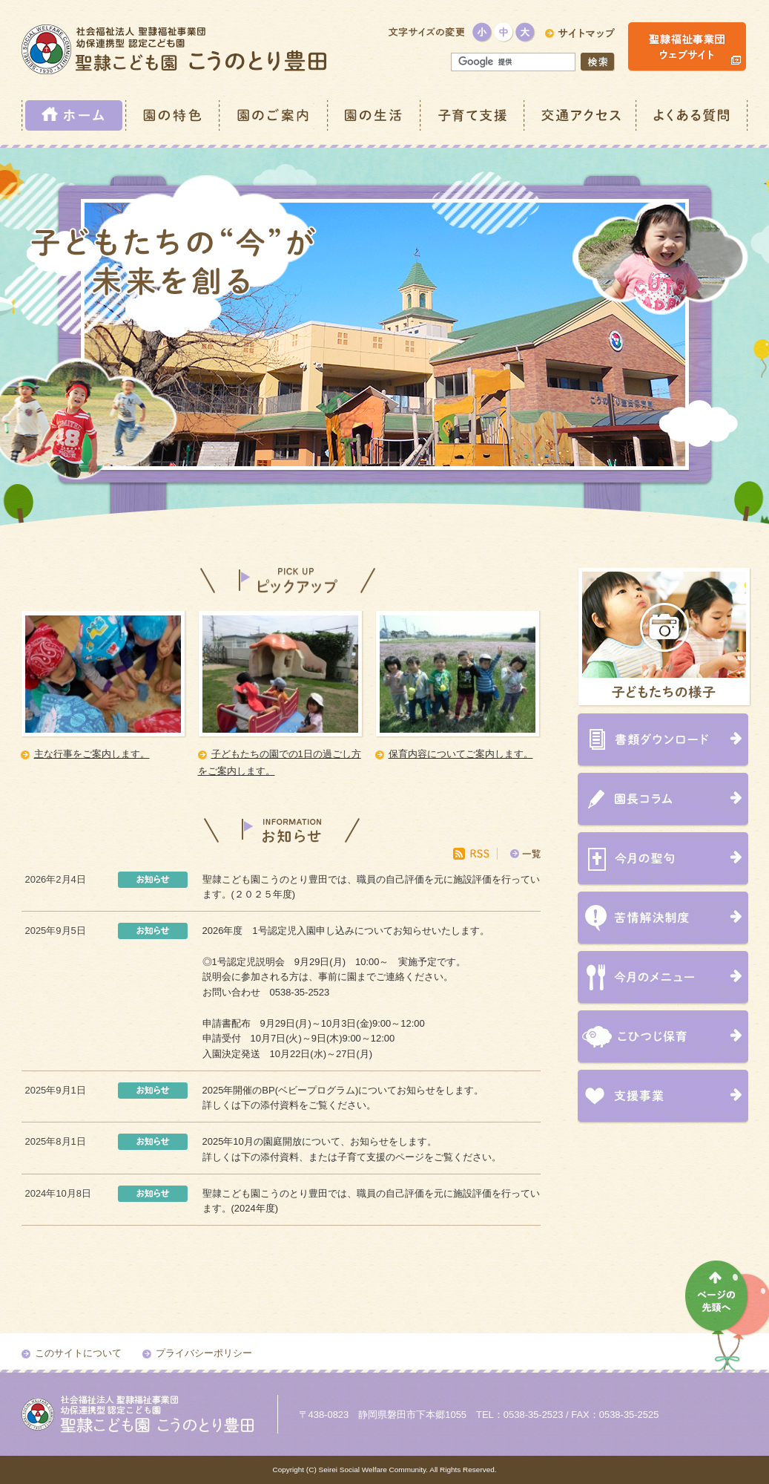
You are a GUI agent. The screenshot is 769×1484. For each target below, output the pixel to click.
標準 (504, 32)
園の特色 (173, 115)
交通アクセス (581, 115)
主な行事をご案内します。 (92, 753)
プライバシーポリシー (204, 1353)
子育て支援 (473, 115)
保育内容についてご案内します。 (461, 753)
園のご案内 (274, 115)
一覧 (532, 854)
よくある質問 (692, 115)
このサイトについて (78, 1353)
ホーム (74, 115)
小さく (482, 32)
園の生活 (375, 115)
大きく (525, 32)
